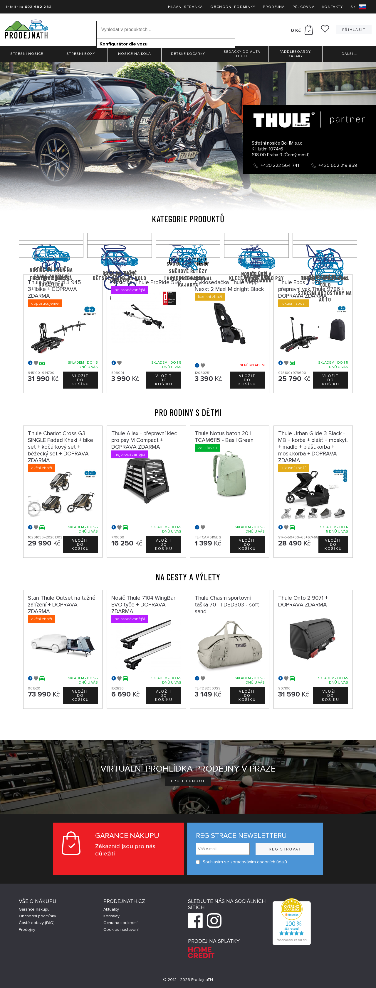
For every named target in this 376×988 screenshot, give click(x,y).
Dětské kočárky (188, 54)
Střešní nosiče (26, 54)
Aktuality (111, 909)
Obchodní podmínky (232, 7)
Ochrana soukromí (120, 922)
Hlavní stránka (185, 7)
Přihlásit (354, 30)
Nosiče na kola (134, 54)
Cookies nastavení (121, 929)
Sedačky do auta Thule (242, 54)
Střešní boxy (80, 54)
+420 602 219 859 (337, 165)
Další (349, 54)
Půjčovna (304, 7)
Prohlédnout (188, 781)
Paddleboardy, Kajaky (295, 54)
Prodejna (274, 7)
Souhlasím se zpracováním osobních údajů (241, 862)
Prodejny (27, 929)
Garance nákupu (34, 909)
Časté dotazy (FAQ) (37, 922)
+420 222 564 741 (280, 165)
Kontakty (332, 7)
